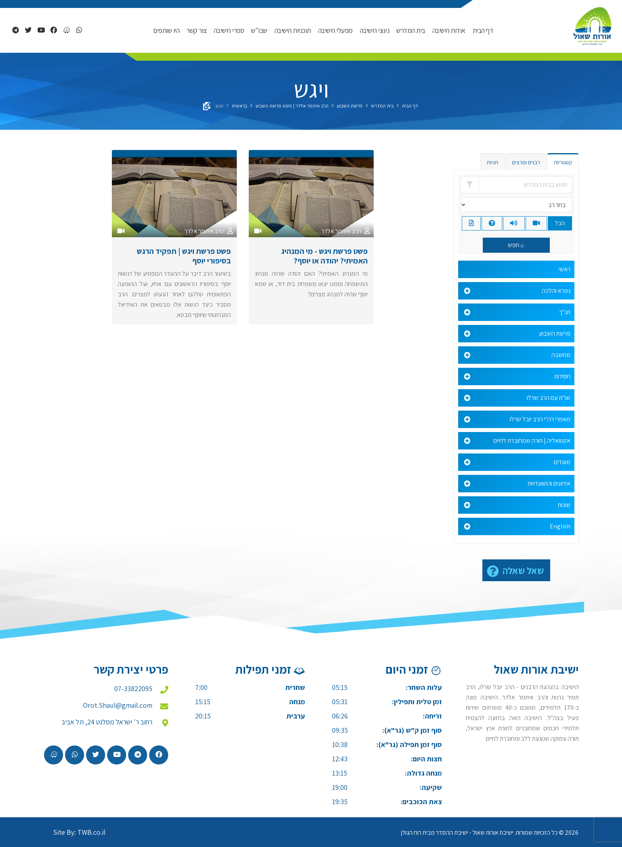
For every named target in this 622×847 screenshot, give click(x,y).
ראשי (564, 269)
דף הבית (482, 30)
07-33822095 (133, 688)
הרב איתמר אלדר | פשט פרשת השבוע (291, 105)
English (560, 526)
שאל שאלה (523, 570)
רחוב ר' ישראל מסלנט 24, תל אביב (106, 721)
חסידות (562, 376)
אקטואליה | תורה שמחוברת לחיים (531, 440)
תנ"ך (564, 312)
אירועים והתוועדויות (549, 483)
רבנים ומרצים (526, 162)
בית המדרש (410, 30)
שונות (564, 505)
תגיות (492, 162)
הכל (560, 223)
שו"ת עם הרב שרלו (548, 398)
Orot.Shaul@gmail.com (117, 705)
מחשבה (560, 355)
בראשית (239, 105)
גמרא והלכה (556, 290)
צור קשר (196, 30)
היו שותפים (166, 30)
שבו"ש (259, 30)
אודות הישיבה (448, 30)
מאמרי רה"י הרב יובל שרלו (540, 419)
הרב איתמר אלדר (341, 231)
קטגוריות (563, 162)
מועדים (562, 462)
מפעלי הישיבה (335, 30)
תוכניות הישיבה (293, 30)
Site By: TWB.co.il (79, 832)
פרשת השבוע (350, 105)
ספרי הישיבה (229, 30)
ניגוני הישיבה (375, 30)
